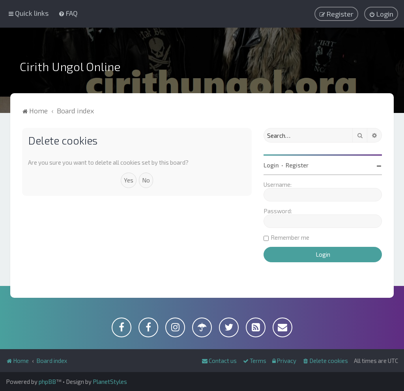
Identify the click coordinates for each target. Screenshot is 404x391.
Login (271, 165)
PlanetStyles (110, 381)
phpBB (47, 381)
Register (297, 165)
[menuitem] (68, 13)
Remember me (290, 237)
